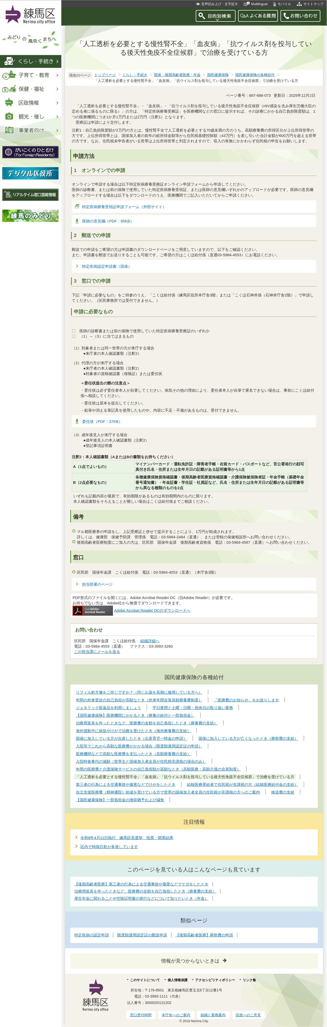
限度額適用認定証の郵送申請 (142, 935)
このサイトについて (145, 980)
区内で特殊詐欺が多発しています (109, 846)
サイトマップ (313, 4)
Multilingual (259, 4)
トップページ (105, 75)
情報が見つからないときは (190, 961)
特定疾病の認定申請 (91, 935)
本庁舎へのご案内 (176, 1015)
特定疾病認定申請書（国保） (107, 266)
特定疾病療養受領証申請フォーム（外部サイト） (124, 207)
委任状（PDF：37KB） (102, 421)
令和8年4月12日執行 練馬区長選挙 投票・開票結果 (126, 838)
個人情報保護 (178, 980)
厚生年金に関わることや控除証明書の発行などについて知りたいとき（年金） (141, 898)
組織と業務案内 (213, 1015)
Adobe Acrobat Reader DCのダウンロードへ (131, 610)
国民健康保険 (218, 75)
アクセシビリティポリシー (215, 980)
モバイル (284, 4)
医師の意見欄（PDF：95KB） (108, 221)
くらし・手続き (134, 75)
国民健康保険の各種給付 (255, 75)
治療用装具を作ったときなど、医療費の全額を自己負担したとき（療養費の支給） (145, 891)
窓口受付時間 (140, 1015)
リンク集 (249, 980)
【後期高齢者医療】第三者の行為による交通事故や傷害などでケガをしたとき (141, 884)
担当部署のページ (97, 584)
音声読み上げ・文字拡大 (219, 4)
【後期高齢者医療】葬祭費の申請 (204, 935)
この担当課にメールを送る (97, 651)
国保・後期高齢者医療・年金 (177, 75)
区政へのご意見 (248, 1015)
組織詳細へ (149, 641)
